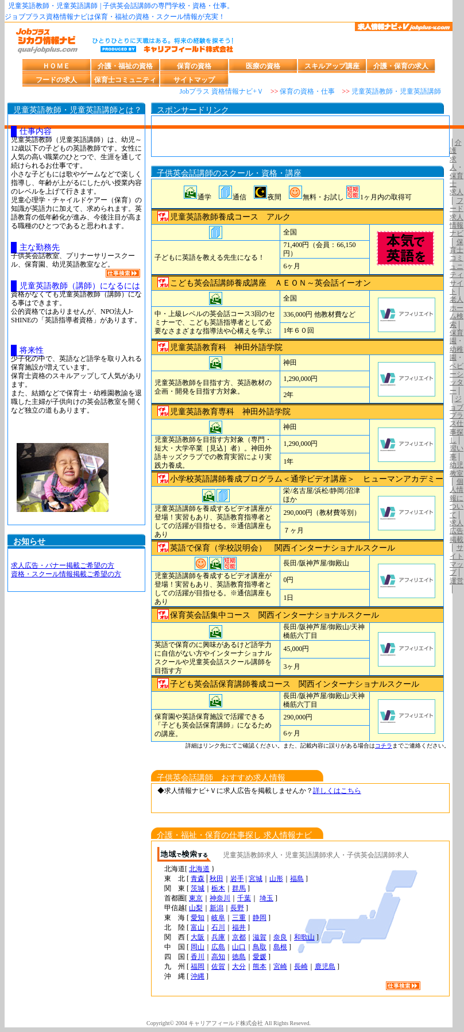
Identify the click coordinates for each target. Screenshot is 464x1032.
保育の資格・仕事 (307, 91)
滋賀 (259, 937)
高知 (218, 957)
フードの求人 (56, 80)
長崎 (301, 966)
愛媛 (259, 957)
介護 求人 (456, 154)
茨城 (197, 888)
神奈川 (220, 898)
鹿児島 (325, 966)
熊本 (259, 966)
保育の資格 (194, 66)
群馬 (239, 888)
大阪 (197, 937)
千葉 (244, 898)
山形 (276, 879)
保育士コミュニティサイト (456, 266)
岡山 (197, 947)
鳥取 (259, 947)
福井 (239, 927)
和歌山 (304, 937)
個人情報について (456, 498)
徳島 (239, 957)
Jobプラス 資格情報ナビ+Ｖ (221, 91)
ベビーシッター (456, 378)
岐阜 (218, 918)
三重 (239, 918)
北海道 (199, 869)
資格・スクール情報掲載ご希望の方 (66, 574)
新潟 (216, 908)
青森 (197, 879)
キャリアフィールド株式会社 (225, 1023)
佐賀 (218, 966)
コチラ (383, 745)
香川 (197, 957)
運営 (456, 581)
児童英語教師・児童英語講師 (396, 91)
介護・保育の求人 (400, 66)
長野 (237, 908)
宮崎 (280, 966)
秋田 (216, 879)
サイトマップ (194, 80)
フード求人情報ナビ (456, 217)
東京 (196, 898)
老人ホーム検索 (456, 311)
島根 (280, 947)
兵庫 (218, 937)
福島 (297, 879)
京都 (239, 937)
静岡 (259, 918)
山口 (239, 947)
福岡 (197, 966)
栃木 (218, 888)
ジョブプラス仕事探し (456, 419)
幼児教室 (456, 469)
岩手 (237, 879)
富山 (197, 927)
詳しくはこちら (337, 791)
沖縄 (197, 976)
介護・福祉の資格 (125, 66)
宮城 (255, 879)
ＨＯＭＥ (56, 66)
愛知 (197, 918)
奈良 (280, 937)
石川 (218, 927)
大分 (239, 966)
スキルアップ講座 (331, 66)
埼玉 (266, 898)
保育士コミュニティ (125, 80)
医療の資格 (263, 66)
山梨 (196, 908)
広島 (218, 947)
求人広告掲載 (456, 531)
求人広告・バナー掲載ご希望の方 (62, 565)
